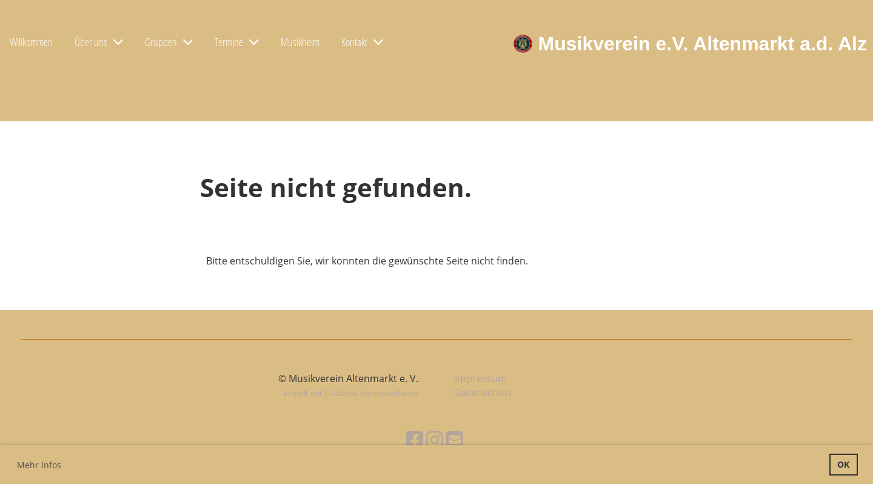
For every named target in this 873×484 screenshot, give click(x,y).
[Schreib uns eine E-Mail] (454, 439)
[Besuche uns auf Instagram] (434, 439)
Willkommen (31, 42)
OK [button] (843, 464)
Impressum (481, 378)
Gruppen (169, 42)
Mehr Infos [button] (39, 465)
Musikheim (300, 42)
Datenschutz (483, 392)
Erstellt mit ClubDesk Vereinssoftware (351, 393)
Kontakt (362, 42)
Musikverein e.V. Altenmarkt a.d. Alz (702, 44)
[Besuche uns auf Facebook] (414, 439)
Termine (237, 42)
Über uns (99, 42)
